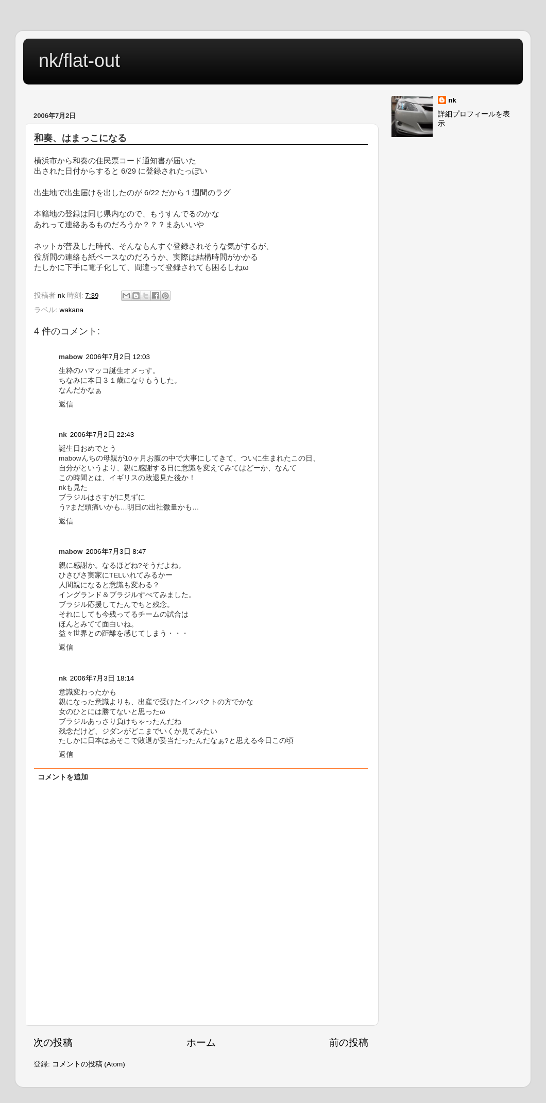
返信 (66, 404)
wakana (72, 310)
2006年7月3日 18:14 (102, 678)
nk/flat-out (79, 60)
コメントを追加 (63, 777)
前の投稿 (348, 1042)
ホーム (201, 1042)
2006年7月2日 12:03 (118, 357)
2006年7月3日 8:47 (116, 551)
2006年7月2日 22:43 (102, 434)
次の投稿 (53, 1042)
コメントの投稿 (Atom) (88, 1064)
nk (452, 100)
